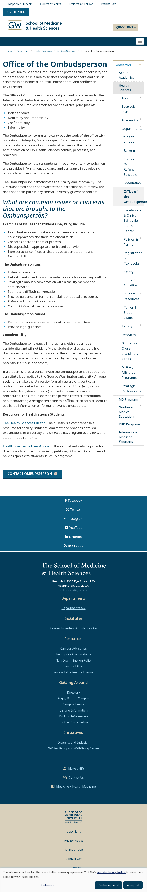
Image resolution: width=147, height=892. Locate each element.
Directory (73, 695)
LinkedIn (75, 539)
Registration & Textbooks (133, 261)
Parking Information (73, 719)
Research (129, 338)
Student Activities (130, 285)
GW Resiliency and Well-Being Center (73, 751)
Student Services (66, 54)
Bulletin (129, 153)
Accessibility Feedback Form (73, 675)
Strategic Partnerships (131, 391)
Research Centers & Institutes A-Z (73, 631)
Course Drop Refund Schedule (130, 170)
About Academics (126, 78)
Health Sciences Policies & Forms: (27, 449)
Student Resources (131, 299)
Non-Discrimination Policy (74, 663)
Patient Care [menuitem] (108, 4)
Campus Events (73, 707)
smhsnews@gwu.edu (73, 593)
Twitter (75, 512)
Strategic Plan (128, 112)
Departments (132, 131)
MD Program (128, 402)
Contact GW (74, 862)
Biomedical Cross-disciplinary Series (130, 354)
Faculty (127, 329)
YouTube (75, 530)
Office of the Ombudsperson (134, 199)
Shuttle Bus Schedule (73, 725)
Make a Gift (76, 771)
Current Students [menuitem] (50, 4)
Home (9, 54)
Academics (23, 54)
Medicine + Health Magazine (76, 789)
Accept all (133, 885)
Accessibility (73, 669)
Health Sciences (43, 54)
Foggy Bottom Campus (73, 701)
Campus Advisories (73, 651)
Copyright (74, 834)
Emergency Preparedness (73, 657)
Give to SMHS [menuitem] (16, 12)
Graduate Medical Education (126, 415)
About (126, 101)
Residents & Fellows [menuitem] (81, 4)
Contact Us (76, 780)
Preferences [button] (48, 885)
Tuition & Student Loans (130, 315)
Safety (129, 275)
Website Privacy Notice (111, 872)
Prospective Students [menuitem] (19, 4)
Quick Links (126, 27)
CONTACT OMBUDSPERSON (30, 477)
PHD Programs (129, 427)
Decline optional (108, 885)
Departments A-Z (74, 611)
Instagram (75, 521)
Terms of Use (73, 852)
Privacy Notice (73, 843)
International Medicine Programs (128, 440)
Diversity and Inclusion (73, 745)
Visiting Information (74, 713)
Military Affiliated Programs (129, 375)
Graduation (132, 186)
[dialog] (73, 880)
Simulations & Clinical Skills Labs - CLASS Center (132, 223)
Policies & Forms (131, 245)
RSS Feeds (75, 548)
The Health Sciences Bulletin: (24, 426)
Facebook (75, 503)
